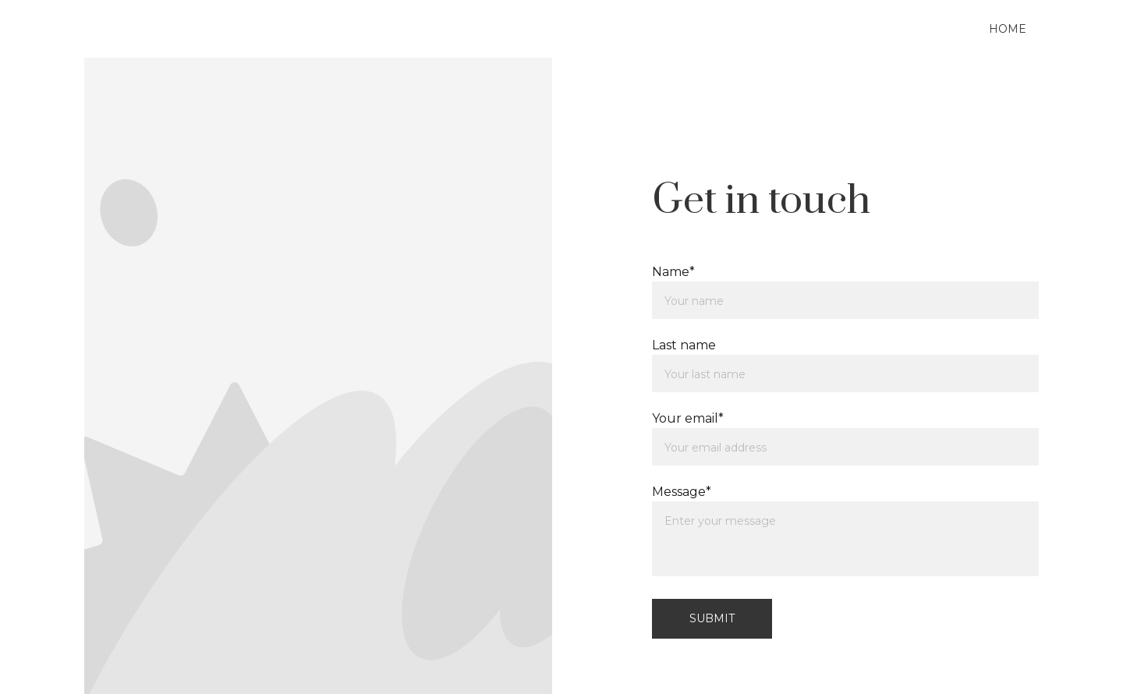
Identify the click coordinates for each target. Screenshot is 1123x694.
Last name (684, 345)
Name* (673, 271)
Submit (712, 618)
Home (1007, 29)
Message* (681, 491)
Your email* (688, 418)
